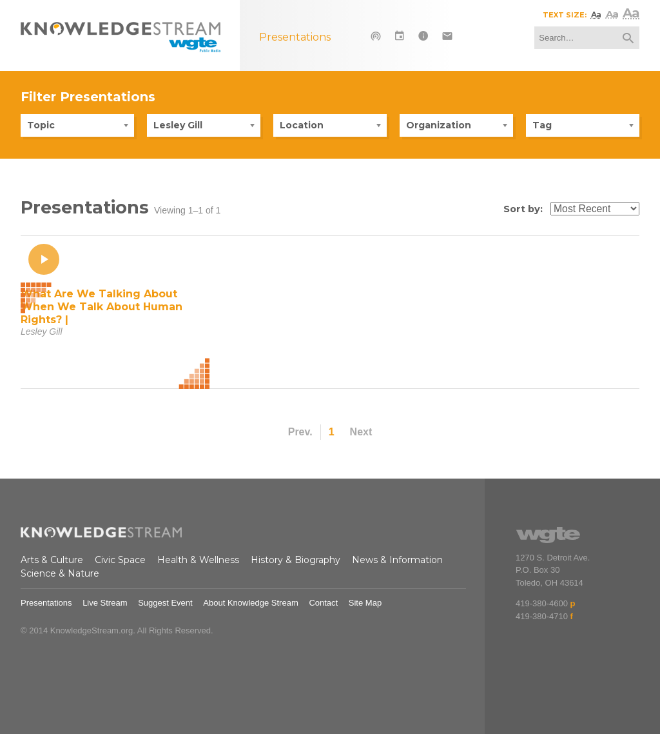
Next (361, 431)
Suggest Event (165, 603)
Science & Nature (60, 573)
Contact (323, 603)
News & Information (397, 560)
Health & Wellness (198, 560)
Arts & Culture (52, 560)
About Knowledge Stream (250, 603)
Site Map (365, 603)
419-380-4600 (542, 603)
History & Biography (295, 560)
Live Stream (104, 603)
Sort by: (523, 209)
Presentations (46, 603)
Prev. (300, 431)
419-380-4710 (542, 616)
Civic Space (120, 560)
